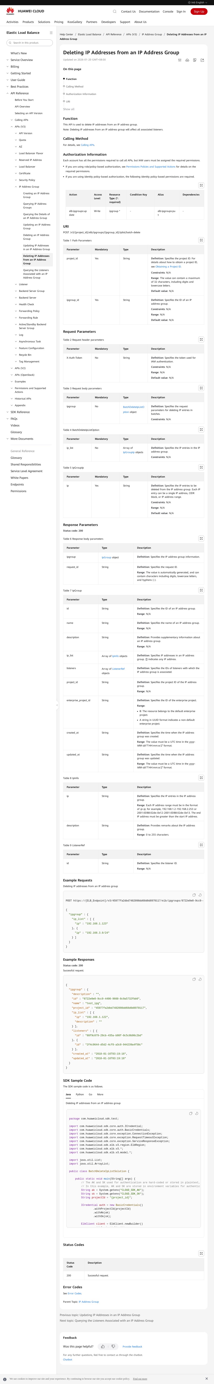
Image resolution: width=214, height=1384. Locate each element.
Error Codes (74, 1293)
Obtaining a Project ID (168, 266)
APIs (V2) (20, 368)
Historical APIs (23, 398)
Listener (23, 284)
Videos (15, 425)
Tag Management (29, 361)
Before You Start (24, 99)
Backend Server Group (32, 291)
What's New (19, 53)
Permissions (18, 491)
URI (68, 101)
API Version (25, 133)
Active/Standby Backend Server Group (32, 326)
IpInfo (115, 656)
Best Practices (19, 86)
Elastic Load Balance (89, 34)
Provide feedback (132, 1346)
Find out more (140, 1378)
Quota (22, 140)
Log (21, 334)
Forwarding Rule (28, 317)
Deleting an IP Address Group (36, 237)
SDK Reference (20, 412)
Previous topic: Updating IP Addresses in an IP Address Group (100, 1315)
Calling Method (74, 86)
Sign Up (199, 11)
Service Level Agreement (26, 471)
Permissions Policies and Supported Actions (150, 166)
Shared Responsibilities (26, 464)
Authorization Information (81, 94)
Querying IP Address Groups (34, 205)
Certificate (24, 173)
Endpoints (17, 484)
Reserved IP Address (30, 160)
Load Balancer (27, 166)
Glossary (16, 432)
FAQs (14, 418)
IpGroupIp (129, 452)
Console (168, 11)
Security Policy (27, 180)
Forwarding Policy (29, 311)
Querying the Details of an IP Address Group (36, 216)
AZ (20, 146)
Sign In (181, 11)
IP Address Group (29, 186)
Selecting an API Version (28, 113)
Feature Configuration (31, 348)
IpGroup (106, 557)
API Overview (22, 106)
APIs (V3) (20, 126)
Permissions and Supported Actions (30, 390)
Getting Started (21, 73)
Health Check (26, 304)
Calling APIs (21, 119)
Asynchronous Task (30, 341)
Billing (15, 66)
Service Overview (22, 60)
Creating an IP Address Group (36, 195)
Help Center (66, 34)
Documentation (149, 11)
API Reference (20, 93)
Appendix (20, 405)
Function (71, 79)
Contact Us (128, 11)
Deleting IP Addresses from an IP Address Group (36, 260)
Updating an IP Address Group (36, 226)
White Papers (19, 477)
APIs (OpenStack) (24, 374)
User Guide (18, 80)
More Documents (22, 438)
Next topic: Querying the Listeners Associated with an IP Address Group (106, 1320)
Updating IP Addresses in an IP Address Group (36, 247)
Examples (20, 381)
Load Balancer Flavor (31, 153)
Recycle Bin (25, 354)
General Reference (22, 451)
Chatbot (67, 1359)
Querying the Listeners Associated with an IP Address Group (36, 274)
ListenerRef (118, 668)
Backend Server (27, 297)
